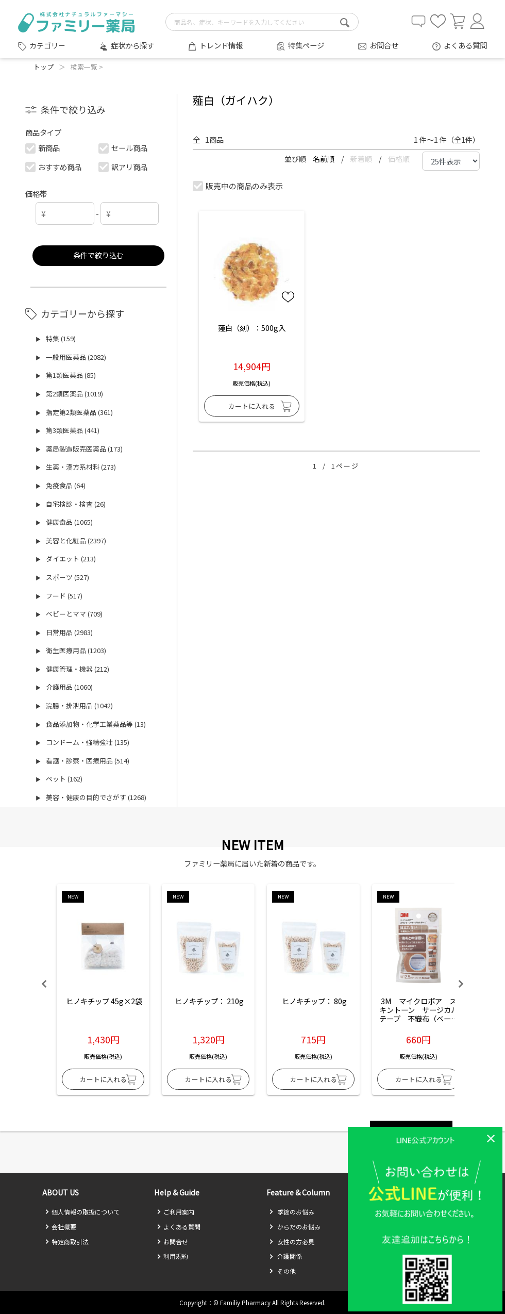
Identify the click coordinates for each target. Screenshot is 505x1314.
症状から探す (132, 45)
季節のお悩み (291, 1211)
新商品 (43, 147)
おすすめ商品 (53, 166)
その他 (282, 1271)
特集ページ (306, 45)
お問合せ (383, 45)
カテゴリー (47, 45)
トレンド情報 (221, 45)
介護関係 (285, 1256)
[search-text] (262, 22)
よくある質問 (465, 45)
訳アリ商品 (123, 166)
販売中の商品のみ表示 (238, 185)
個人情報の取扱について (82, 1211)
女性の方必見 (291, 1241)
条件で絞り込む (98, 255)
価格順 (399, 159)
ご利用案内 (175, 1211)
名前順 (324, 159)
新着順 (362, 159)
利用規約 (172, 1256)
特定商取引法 (67, 1241)
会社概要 (60, 1226)
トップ (43, 67)
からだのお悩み (295, 1226)
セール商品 (123, 147)
